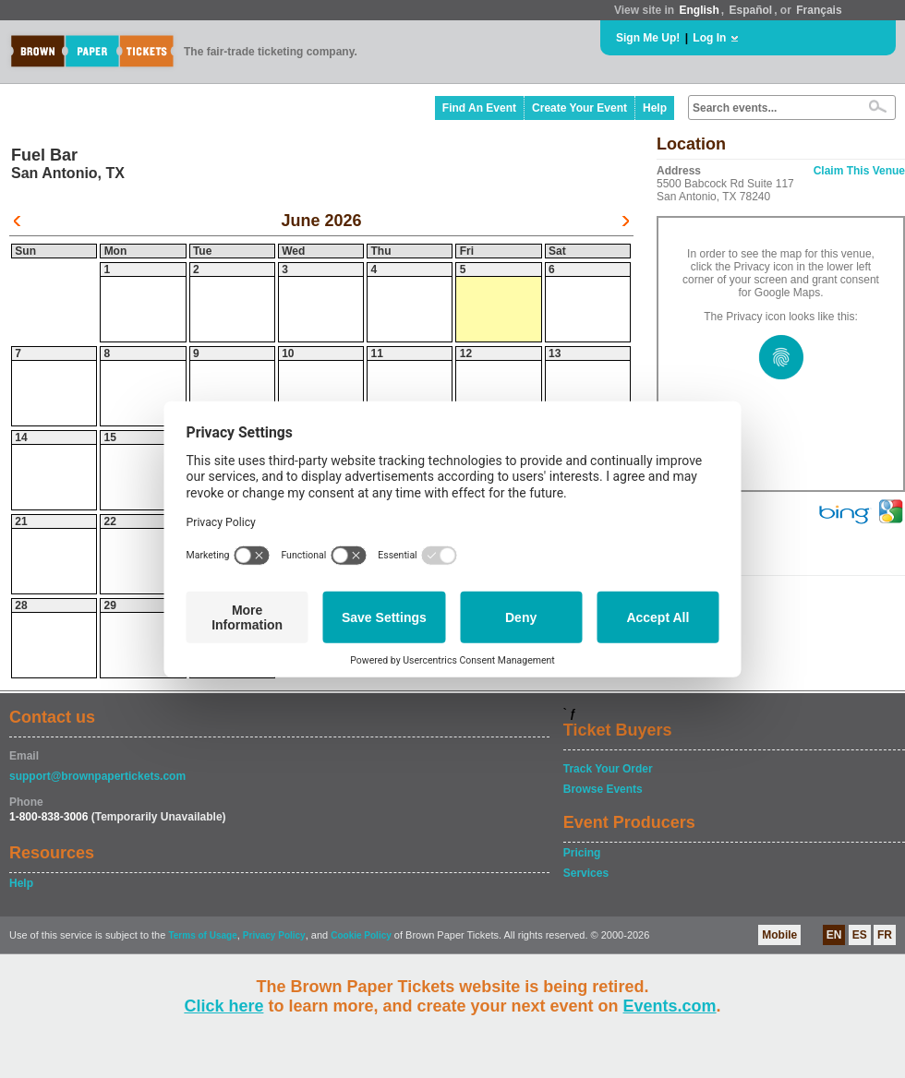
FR (884, 934)
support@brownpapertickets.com (97, 776)
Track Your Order (608, 768)
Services (586, 873)
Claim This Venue (859, 170)
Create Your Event (579, 108)
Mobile (779, 934)
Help (655, 108)
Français (818, 10)
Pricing (582, 852)
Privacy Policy (274, 935)
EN (834, 934)
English (698, 10)
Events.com (670, 1006)
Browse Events (603, 789)
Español (751, 10)
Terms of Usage (202, 935)
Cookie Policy (361, 935)
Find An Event (479, 108)
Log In (709, 37)
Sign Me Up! (648, 37)
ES (859, 934)
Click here (223, 1006)
